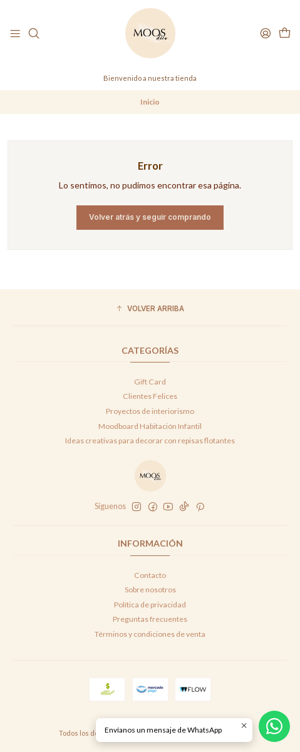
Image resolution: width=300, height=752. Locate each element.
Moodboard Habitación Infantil (150, 426)
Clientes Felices (150, 396)
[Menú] (15, 33)
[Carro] (284, 33)
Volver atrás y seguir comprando (150, 217)
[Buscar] (34, 33)
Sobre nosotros (150, 589)
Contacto (150, 575)
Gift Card (150, 381)
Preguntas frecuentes (150, 619)
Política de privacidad (150, 604)
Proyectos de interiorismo (150, 411)
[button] (150, 309)
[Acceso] (265, 33)
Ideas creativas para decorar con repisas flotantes (150, 440)
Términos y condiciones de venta (150, 634)
